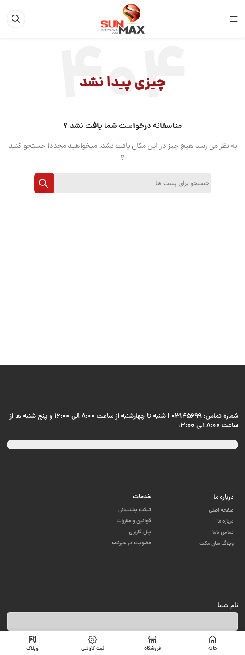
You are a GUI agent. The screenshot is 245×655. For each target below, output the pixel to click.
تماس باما (223, 532)
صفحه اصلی (221, 510)
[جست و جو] (16, 19)
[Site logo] (123, 19)
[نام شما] (122, 621)
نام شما (228, 605)
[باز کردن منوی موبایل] (234, 19)
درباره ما (224, 497)
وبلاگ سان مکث (216, 543)
